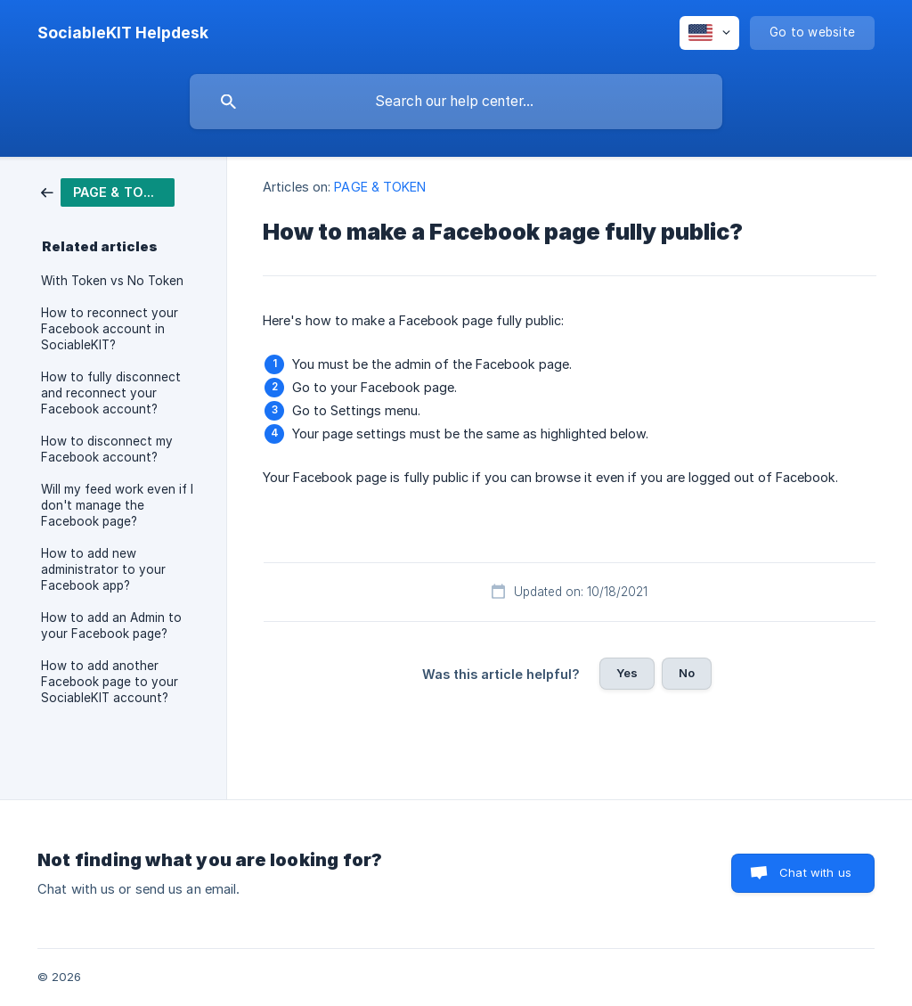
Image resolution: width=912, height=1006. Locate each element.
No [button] (687, 673)
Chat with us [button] (815, 872)
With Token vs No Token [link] (112, 281)
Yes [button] (627, 673)
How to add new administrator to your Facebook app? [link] (103, 569)
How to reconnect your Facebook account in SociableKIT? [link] (109, 329)
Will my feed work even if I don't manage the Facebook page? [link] (117, 505)
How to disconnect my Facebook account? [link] (107, 449)
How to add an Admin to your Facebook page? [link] (111, 625)
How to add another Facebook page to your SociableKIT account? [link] (109, 681)
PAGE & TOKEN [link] (380, 186)
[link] (108, 191)
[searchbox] (456, 101)
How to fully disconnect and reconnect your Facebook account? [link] (111, 393)
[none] (122, 33)
